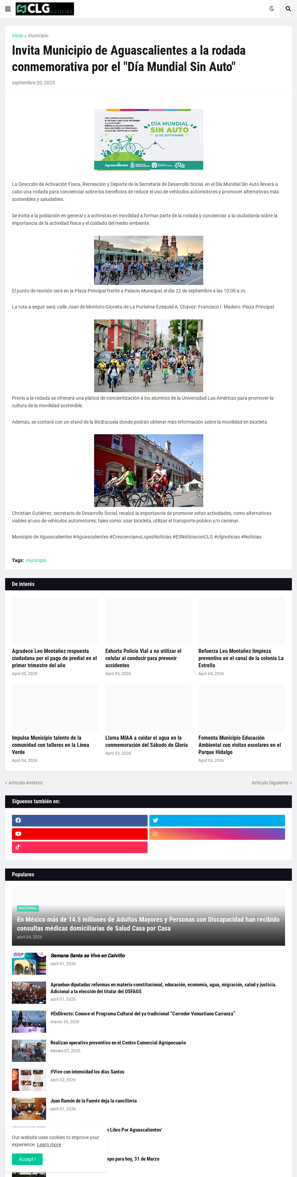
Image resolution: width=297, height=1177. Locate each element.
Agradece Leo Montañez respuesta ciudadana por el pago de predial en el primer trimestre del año (54, 658)
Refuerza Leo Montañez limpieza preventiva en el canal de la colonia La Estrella (241, 658)
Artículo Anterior (26, 782)
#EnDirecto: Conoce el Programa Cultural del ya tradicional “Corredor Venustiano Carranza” (142, 1014)
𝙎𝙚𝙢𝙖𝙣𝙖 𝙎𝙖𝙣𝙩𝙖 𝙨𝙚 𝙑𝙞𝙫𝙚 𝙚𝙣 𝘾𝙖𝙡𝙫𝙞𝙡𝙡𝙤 (87, 956)
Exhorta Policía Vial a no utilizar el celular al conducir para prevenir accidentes (143, 658)
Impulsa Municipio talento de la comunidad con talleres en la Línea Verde (50, 745)
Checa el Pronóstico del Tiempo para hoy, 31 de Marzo (104, 1159)
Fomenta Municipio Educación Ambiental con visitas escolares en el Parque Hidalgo (239, 745)
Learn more (49, 1144)
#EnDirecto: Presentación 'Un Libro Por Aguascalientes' (106, 1130)
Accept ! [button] (27, 1159)
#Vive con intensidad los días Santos (87, 1072)
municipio (38, 35)
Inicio (17, 35)
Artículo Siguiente (270, 782)
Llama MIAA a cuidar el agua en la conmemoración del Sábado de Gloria (146, 741)
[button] (8, 9)
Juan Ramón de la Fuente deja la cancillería (93, 1101)
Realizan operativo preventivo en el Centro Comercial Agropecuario (118, 1043)
